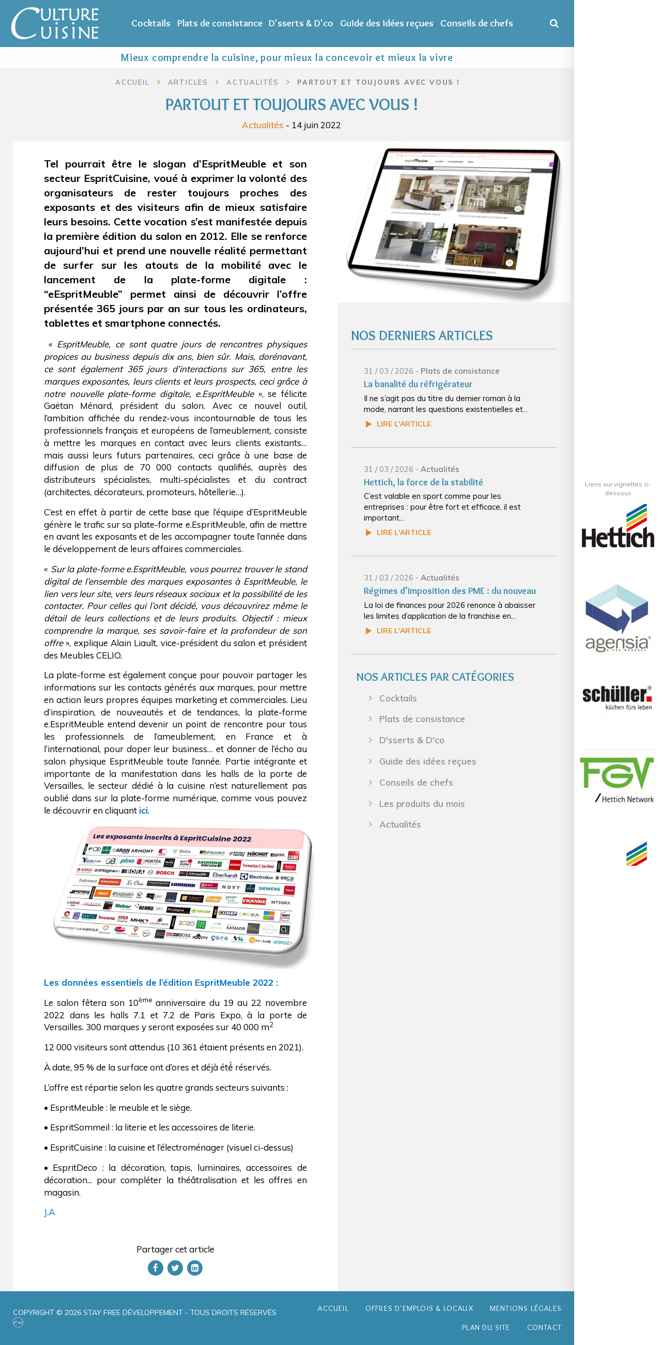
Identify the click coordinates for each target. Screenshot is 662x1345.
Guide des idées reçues (387, 23)
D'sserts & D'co (301, 23)
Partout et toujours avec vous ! (378, 82)
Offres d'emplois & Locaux (419, 1308)
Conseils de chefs (476, 23)
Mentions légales (526, 1308)
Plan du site (486, 1327)
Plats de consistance (220, 23)
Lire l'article (404, 424)
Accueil (132, 82)
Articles (188, 82)
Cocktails (151, 23)
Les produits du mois (422, 803)
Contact (544, 1327)
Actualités (263, 124)
